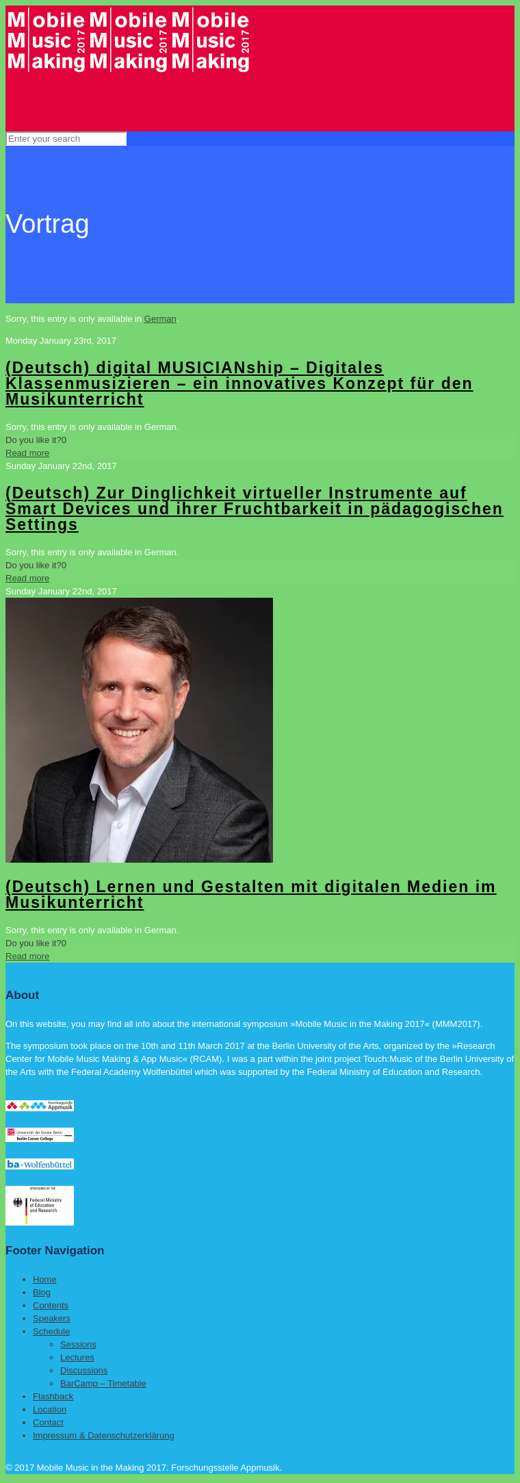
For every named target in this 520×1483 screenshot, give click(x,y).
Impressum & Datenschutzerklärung (103, 1435)
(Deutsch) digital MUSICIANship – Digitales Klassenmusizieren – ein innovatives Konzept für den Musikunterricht (239, 383)
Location (49, 1409)
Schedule (51, 1331)
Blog (42, 1292)
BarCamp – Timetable (103, 1383)
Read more (27, 453)
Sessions (78, 1344)
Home (45, 1279)
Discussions (83, 1370)
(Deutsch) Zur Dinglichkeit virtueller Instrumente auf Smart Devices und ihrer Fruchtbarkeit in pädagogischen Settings (254, 508)
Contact (48, 1422)
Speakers (51, 1318)
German (160, 319)
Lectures (77, 1357)
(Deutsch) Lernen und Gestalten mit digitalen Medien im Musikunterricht (251, 894)
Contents (50, 1305)
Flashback (53, 1396)
